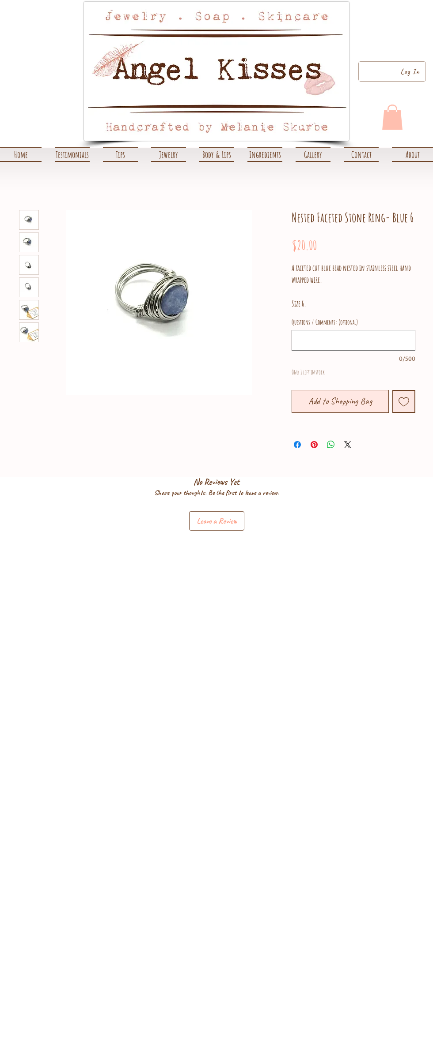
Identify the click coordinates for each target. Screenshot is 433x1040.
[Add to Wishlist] (403, 401)
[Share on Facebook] (297, 444)
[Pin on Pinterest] (314, 444)
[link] (392, 117)
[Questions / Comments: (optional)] (353, 340)
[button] (168, 154)
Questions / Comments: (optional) (325, 322)
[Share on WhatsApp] (331, 444)
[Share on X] (347, 444)
